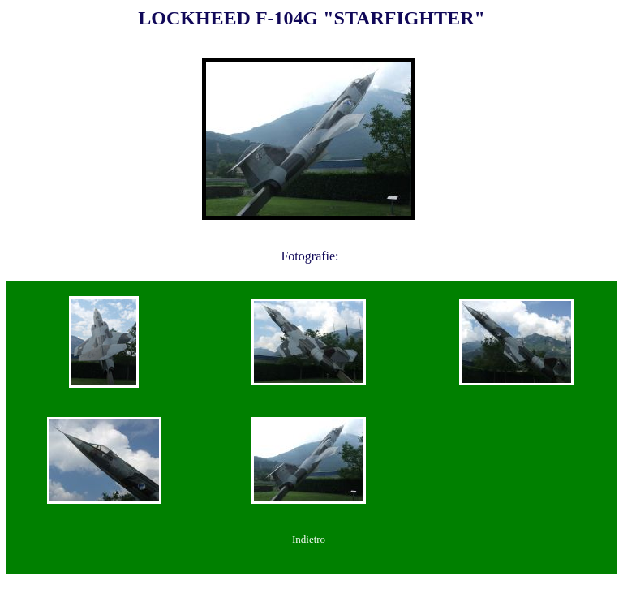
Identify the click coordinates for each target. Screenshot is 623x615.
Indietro (308, 539)
